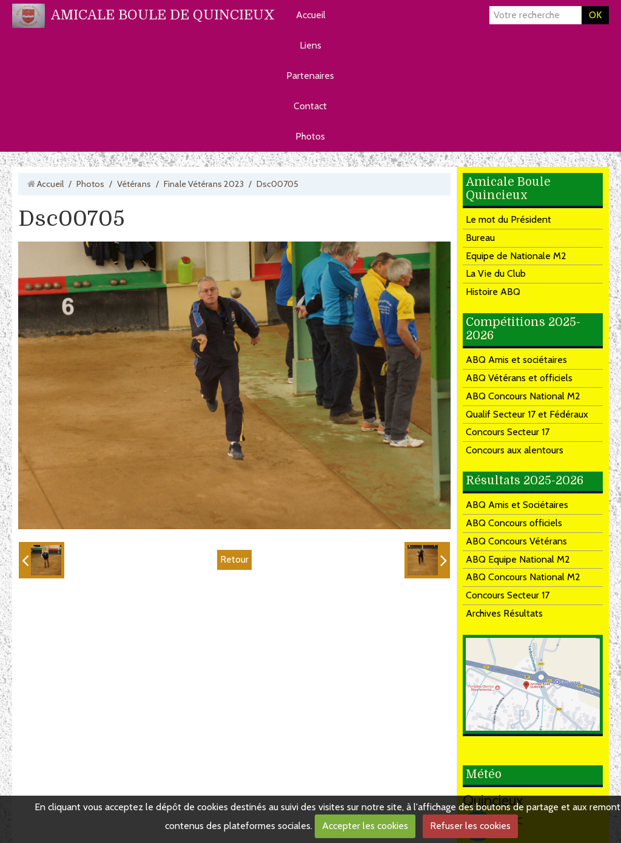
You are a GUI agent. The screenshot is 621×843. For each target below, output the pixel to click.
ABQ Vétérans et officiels (519, 378)
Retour (234, 559)
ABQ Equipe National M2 (518, 559)
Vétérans (134, 183)
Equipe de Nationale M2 (516, 256)
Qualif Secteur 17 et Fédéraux (527, 414)
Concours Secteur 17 (507, 432)
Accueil (311, 15)
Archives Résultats (504, 613)
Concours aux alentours (514, 450)
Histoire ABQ (493, 291)
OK (595, 15)
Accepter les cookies (365, 825)
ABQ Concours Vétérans (516, 541)
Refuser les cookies (470, 825)
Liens (310, 45)
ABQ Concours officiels (514, 523)
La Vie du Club (496, 273)
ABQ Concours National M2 (523, 396)
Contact (310, 106)
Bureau (480, 237)
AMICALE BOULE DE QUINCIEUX (163, 14)
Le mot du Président (508, 219)
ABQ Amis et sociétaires (516, 359)
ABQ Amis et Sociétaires (517, 504)
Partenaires (310, 75)
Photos (310, 136)
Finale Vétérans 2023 (204, 183)
